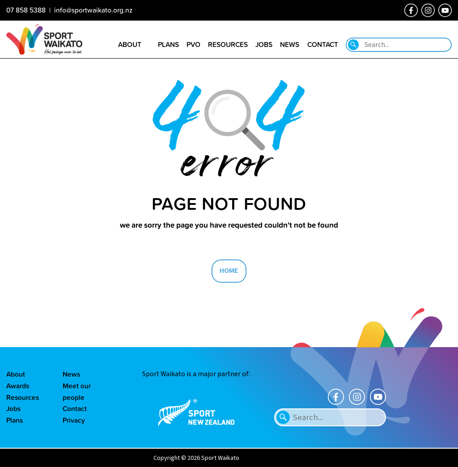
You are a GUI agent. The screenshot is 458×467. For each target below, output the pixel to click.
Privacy (74, 420)
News (71, 374)
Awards (17, 386)
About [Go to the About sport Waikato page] (129, 44)
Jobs (13, 408)
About (15, 374)
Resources (22, 397)
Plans (14, 420)
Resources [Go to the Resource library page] (228, 44)
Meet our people (77, 391)
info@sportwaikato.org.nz (93, 10)
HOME (229, 270)
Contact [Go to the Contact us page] (322, 44)
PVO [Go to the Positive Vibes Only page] (193, 44)
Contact (75, 408)
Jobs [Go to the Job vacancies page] (263, 44)
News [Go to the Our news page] (289, 44)
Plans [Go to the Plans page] (168, 44)
